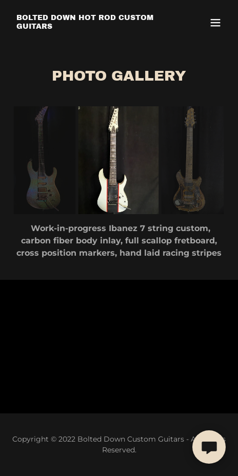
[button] (215, 22)
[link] (86, 26)
